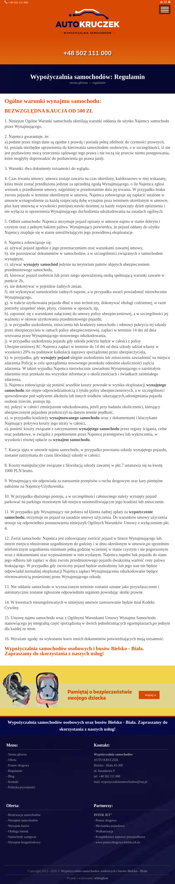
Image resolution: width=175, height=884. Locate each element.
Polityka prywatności (21, 787)
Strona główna (17, 754)
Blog (11, 776)
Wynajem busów (19, 826)
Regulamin (15, 771)
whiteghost (101, 878)
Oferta (12, 760)
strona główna (78, 82)
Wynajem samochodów (23, 820)
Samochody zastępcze (22, 837)
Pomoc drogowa (18, 765)
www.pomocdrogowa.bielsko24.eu (118, 842)
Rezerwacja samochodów (24, 815)
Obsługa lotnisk (18, 831)
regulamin (99, 82)
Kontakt (13, 782)
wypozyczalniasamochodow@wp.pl (124, 782)
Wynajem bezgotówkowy (24, 842)
